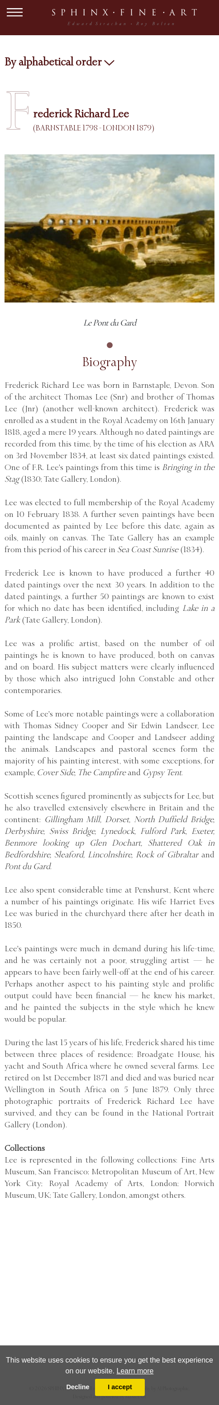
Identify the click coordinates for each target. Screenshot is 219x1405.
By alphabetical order (59, 62)
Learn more (135, 1371)
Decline (77, 1387)
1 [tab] (109, 345)
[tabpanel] (109, 242)
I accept (120, 1387)
